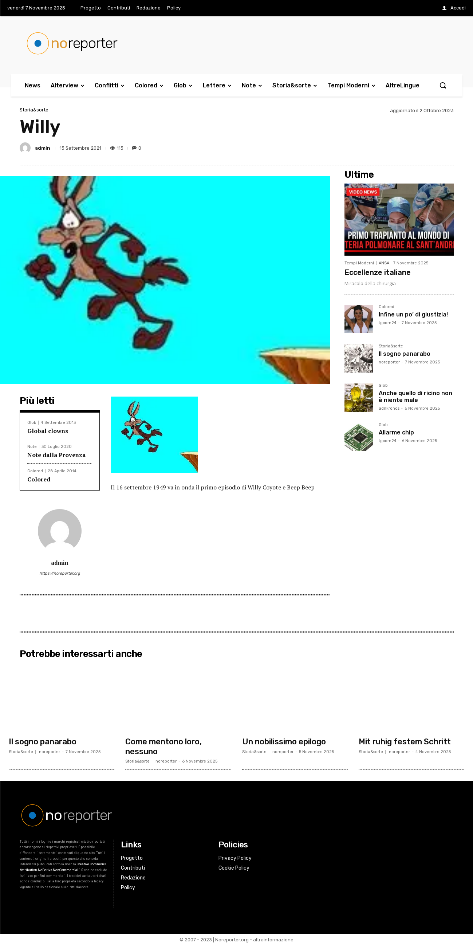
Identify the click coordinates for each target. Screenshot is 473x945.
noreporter (389, 362)
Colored (35, 471)
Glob (31, 423)
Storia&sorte (34, 109)
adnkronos (389, 408)
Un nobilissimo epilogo (284, 742)
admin (42, 148)
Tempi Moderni (359, 263)
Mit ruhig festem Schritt (405, 742)
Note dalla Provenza (56, 455)
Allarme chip (396, 432)
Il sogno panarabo (404, 353)
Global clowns (47, 431)
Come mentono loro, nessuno (163, 746)
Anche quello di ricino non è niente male (415, 396)
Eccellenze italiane (377, 272)
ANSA (384, 263)
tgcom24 (388, 322)
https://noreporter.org (59, 573)
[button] (443, 85)
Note (32, 447)
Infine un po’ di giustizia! (413, 314)
